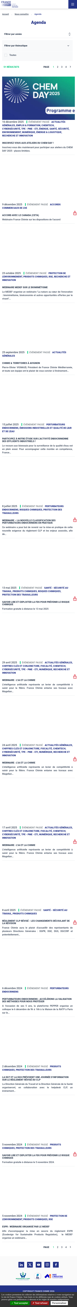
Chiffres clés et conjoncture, (21, 666)
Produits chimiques (25, 913)
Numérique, (29, 132)
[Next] (70, 67)
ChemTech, (47, 125)
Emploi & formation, (28, 125)
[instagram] (47, 1264)
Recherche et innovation (17, 135)
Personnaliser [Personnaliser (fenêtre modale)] (59, 1303)
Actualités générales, (59, 662)
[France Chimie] (9, 4)
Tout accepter (20, 1303)
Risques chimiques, (31, 509)
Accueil (5, 14)
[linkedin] (21, 1264)
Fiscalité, (47, 666)
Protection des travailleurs (20, 594)
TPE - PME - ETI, (30, 128)
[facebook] (55, 1264)
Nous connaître (22, 14)
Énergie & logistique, (49, 132)
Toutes (12, 55)
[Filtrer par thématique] (37, 45)
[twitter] (30, 1264)
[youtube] (38, 1264)
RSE (51, 1219)
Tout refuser (40, 1303)
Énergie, (44, 128)
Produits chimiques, (36, 276)
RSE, (51, 276)
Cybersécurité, (11, 128)
